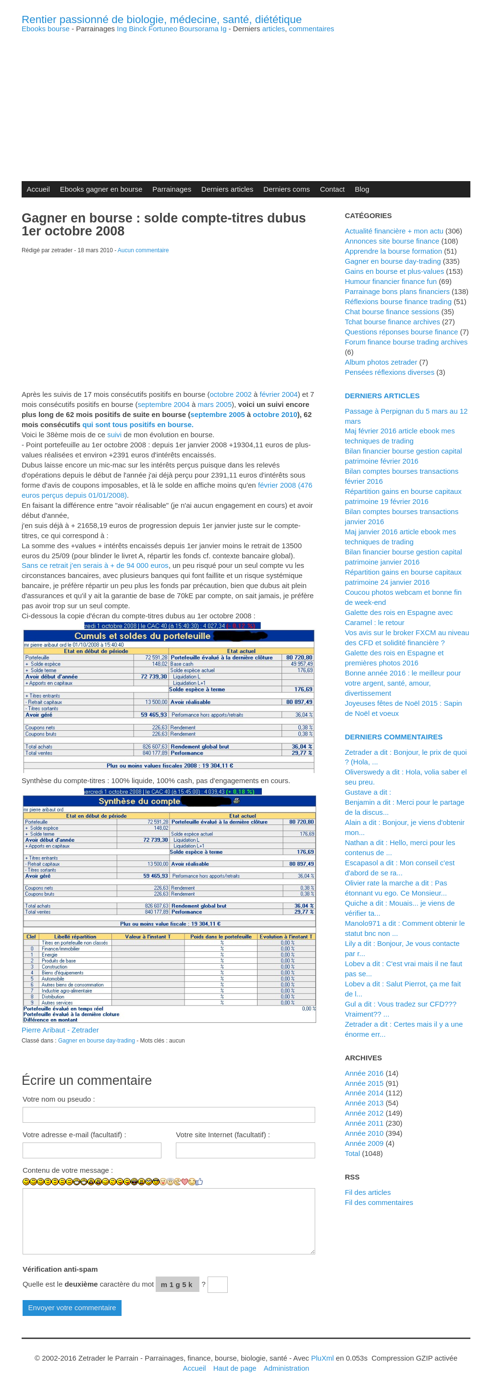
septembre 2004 (164, 404)
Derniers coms (286, 189)
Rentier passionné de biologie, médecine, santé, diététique (162, 19)
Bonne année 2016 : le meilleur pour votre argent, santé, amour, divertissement (403, 683)
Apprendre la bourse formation (393, 251)
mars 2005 (214, 404)
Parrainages (171, 189)
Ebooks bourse (46, 29)
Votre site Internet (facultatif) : (223, 1134)
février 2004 (279, 394)
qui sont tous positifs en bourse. (138, 424)
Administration (286, 1368)
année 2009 (364, 1143)
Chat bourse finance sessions (392, 311)
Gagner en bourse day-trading (96, 1040)
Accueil (37, 189)
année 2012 (364, 1113)
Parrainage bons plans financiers (397, 291)
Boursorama (199, 29)
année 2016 (364, 1073)
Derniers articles (227, 189)
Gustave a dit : (368, 792)
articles (273, 29)
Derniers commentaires (394, 737)
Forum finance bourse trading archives (406, 342)
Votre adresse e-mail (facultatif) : (74, 1134)
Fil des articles (368, 1192)
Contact (332, 189)
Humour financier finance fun (391, 281)
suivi (114, 434)
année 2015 (364, 1083)
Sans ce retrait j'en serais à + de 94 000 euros (95, 565)
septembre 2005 (217, 414)
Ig (224, 29)
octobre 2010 (275, 414)
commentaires (311, 29)
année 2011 (364, 1123)
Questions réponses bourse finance (401, 332)
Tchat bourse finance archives (392, 322)
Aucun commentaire (143, 250)
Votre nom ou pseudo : (59, 1099)
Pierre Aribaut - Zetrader (60, 1030)
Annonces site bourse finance (392, 241)
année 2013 (364, 1103)
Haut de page (235, 1368)
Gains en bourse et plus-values (394, 271)
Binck (138, 29)
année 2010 (364, 1133)
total (353, 1153)
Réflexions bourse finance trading (398, 301)
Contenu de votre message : (68, 1170)
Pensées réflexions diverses (390, 372)
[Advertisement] (246, 99)
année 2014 (364, 1093)
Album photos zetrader (381, 362)
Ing (122, 29)
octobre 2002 (230, 394)
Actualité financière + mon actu (394, 231)
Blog (362, 189)
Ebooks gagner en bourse (101, 189)
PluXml (322, 1358)
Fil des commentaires (379, 1202)
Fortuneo (162, 29)
